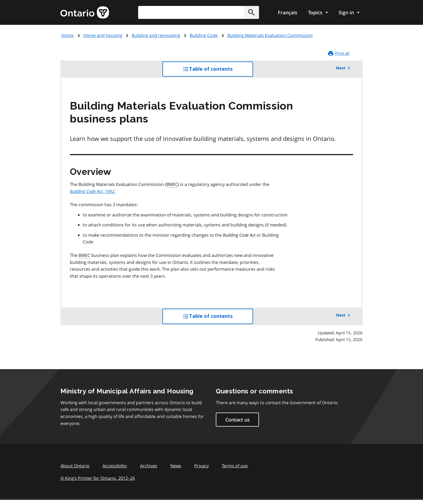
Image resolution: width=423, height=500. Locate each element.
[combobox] (198, 12)
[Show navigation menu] (318, 12)
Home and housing (102, 35)
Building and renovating (156, 35)
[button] (251, 12)
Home (67, 35)
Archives (148, 466)
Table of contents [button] (218, 71)
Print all (338, 53)
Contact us (237, 419)
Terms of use (235, 466)
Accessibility (115, 466)
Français (287, 12)
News (175, 466)
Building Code (204, 35)
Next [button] (344, 68)
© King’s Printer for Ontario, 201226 (97, 478)
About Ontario (75, 466)
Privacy (201, 466)
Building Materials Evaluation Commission (270, 35)
